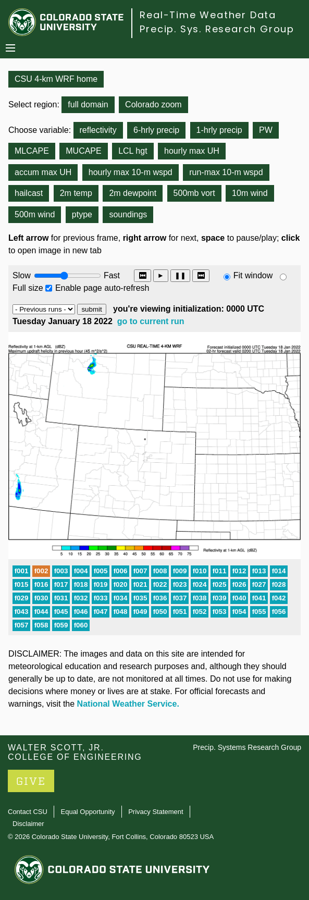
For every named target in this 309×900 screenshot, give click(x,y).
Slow (22, 275)
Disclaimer (28, 824)
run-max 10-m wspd (226, 172)
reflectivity (98, 130)
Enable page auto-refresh (102, 287)
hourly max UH (191, 150)
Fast (111, 275)
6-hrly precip (156, 130)
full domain (88, 104)
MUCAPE (83, 150)
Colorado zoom (153, 104)
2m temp (76, 193)
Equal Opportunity (88, 812)
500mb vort (194, 193)
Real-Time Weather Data (208, 14)
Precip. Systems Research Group (247, 747)
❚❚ (180, 275)
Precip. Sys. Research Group (217, 28)
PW (266, 130)
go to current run (150, 321)
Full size (28, 287)
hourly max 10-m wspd (130, 172)
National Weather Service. (128, 703)
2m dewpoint (132, 193)
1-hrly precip (219, 130)
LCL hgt (132, 150)
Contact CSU (27, 812)
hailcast (29, 193)
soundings (128, 214)
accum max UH (43, 172)
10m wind (249, 193)
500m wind (35, 214)
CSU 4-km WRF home (56, 79)
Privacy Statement (155, 812)
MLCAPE (32, 150)
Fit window (253, 275)
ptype (82, 214)
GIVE (31, 781)
